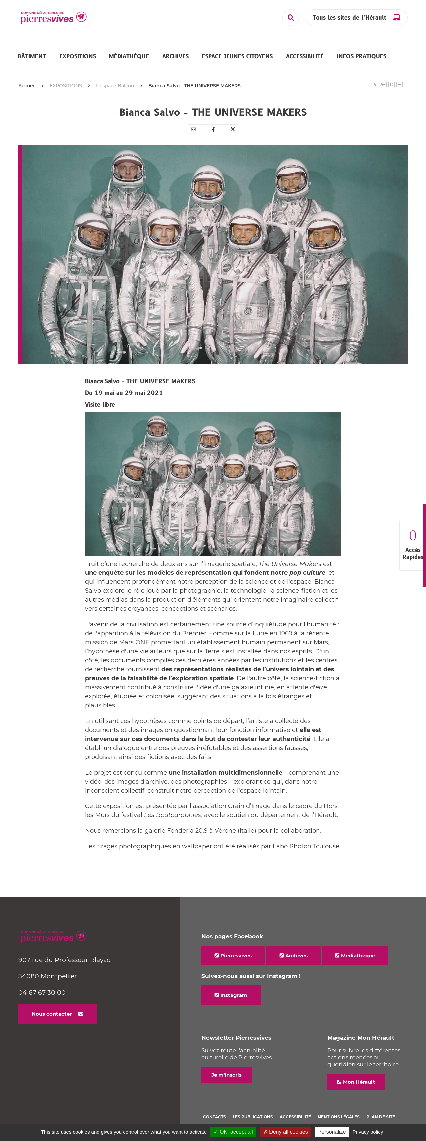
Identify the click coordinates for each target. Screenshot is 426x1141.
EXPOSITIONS (66, 74)
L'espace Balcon (115, 74)
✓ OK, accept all (233, 1132)
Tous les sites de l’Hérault (349, 18)
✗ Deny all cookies (285, 1132)
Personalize (332, 1132)
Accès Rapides (413, 545)
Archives (296, 943)
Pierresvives (236, 943)
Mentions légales (339, 1104)
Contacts (214, 1104)
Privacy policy (368, 1132)
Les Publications (253, 1104)
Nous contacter (52, 1002)
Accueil (27, 74)
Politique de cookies (228, 1113)
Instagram (233, 983)
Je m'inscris (226, 1063)
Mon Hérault (359, 1070)
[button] (32, 50)
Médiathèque (358, 943)
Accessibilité (295, 1104)
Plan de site (380, 1104)
